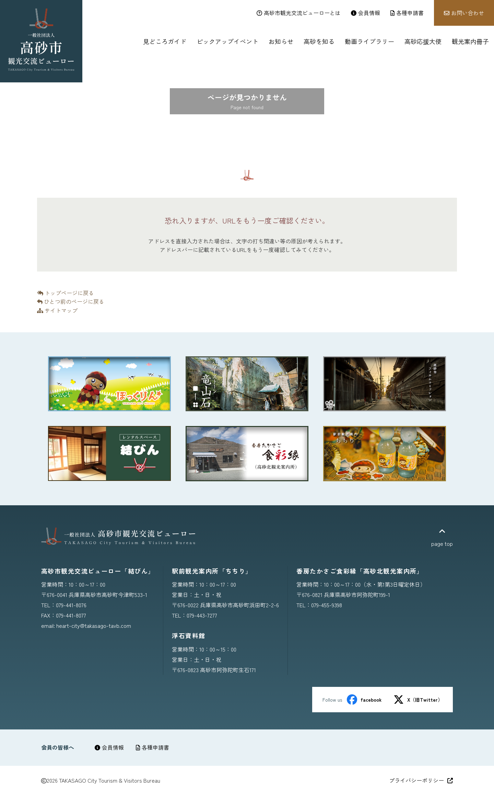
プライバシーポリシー (421, 780)
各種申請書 (152, 747)
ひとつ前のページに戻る (70, 301)
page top (442, 538)
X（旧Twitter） (418, 699)
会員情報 (109, 747)
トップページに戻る (65, 293)
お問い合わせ (464, 13)
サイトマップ (57, 310)
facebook (364, 699)
